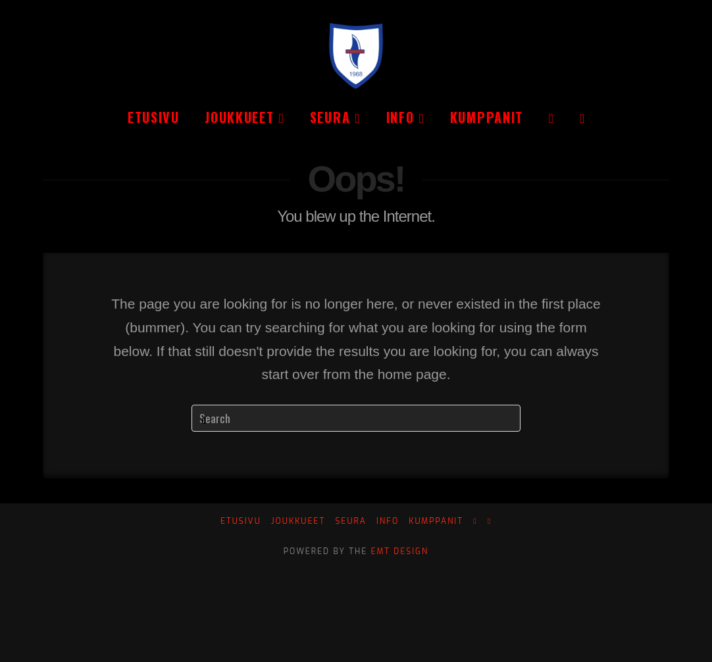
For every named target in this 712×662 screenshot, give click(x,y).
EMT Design (400, 551)
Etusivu (240, 521)
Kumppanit (436, 521)
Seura (350, 521)
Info (387, 521)
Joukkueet (298, 521)
